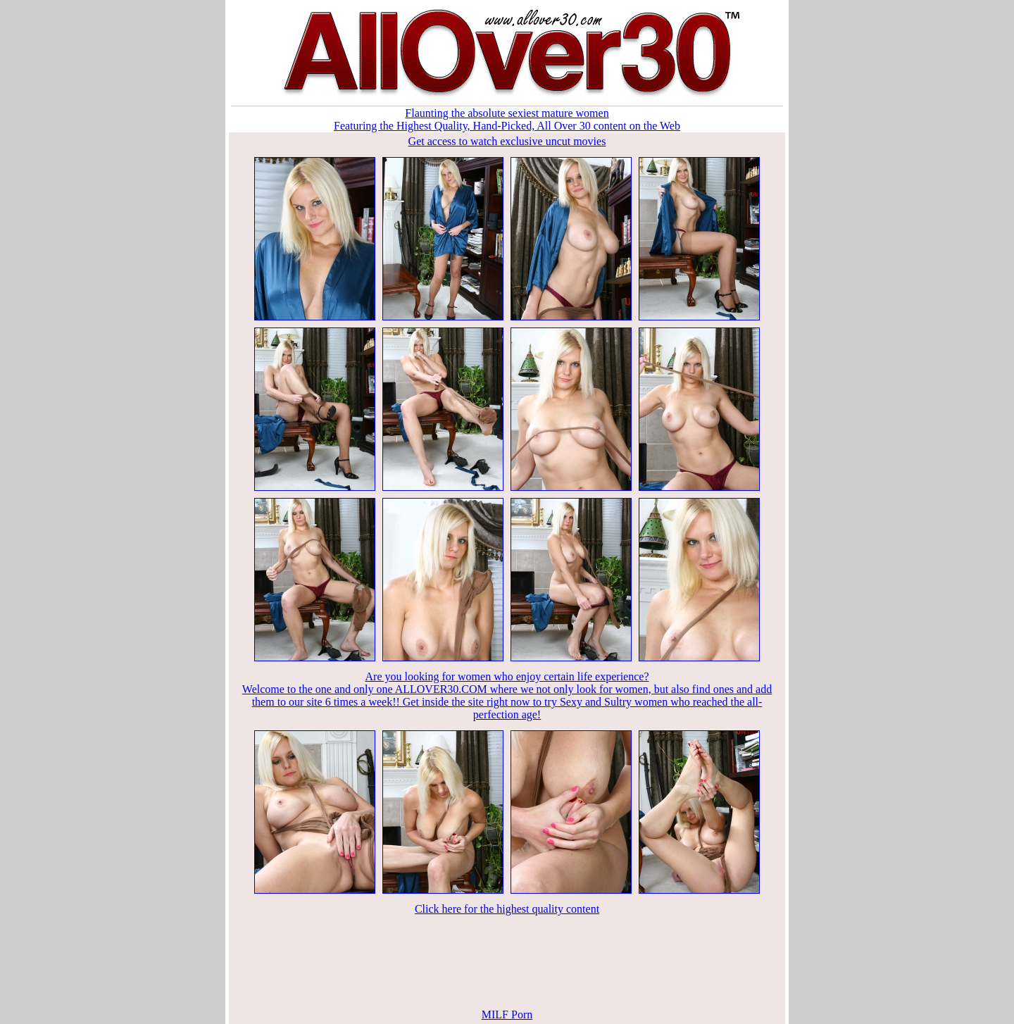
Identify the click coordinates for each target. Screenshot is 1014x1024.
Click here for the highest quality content (507, 909)
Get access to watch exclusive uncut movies (507, 141)
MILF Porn (507, 1014)
